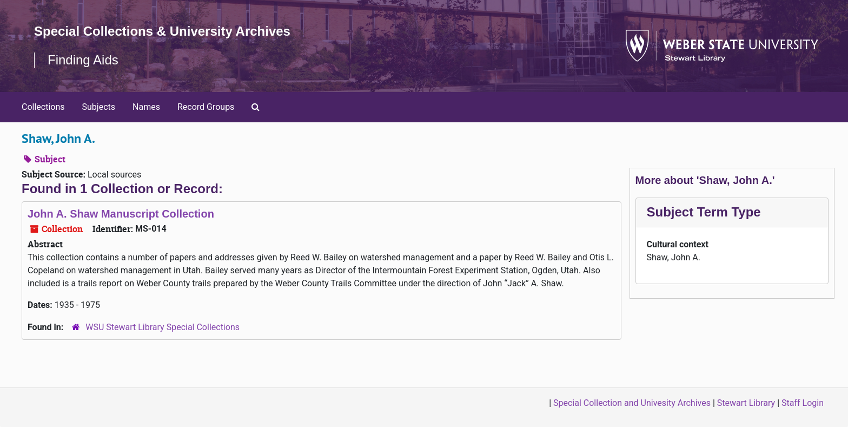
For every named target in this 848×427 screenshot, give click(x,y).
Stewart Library (746, 403)
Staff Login (802, 403)
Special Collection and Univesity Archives (632, 403)
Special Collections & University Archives (162, 31)
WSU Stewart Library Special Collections (162, 327)
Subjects (98, 107)
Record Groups (205, 107)
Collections (43, 107)
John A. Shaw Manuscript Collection (121, 214)
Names (146, 107)
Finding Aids (83, 59)
